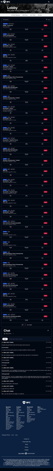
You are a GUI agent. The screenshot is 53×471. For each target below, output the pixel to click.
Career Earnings (9, 423)
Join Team (32, 15)
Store (39, 412)
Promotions (40, 408)
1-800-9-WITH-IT (19, 463)
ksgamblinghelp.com (40, 463)
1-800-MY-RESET (13, 461)
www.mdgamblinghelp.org (8, 464)
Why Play (8, 417)
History (7, 421)
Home (7, 408)
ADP (7, 413)
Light (16, 435)
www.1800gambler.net (32, 464)
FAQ (7, 416)
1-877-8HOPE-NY (31, 462)
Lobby (7, 411)
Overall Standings (10, 415)
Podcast (39, 411)
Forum (7, 429)
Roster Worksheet (42, 409)
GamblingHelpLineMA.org (10, 462)
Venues (40, 15)
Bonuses (8, 420)
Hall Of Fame (9, 425)
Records (8, 424)
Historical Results (10, 422)
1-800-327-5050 (21, 462)
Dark (12, 435)
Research (8, 428)
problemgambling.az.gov (9, 463)
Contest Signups (15, 15)
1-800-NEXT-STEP (21, 463)
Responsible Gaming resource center (14, 459)
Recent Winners (9, 426)
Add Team (25, 15)
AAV (7, 414)
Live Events (8, 427)
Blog (39, 410)
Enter (45, 25)
